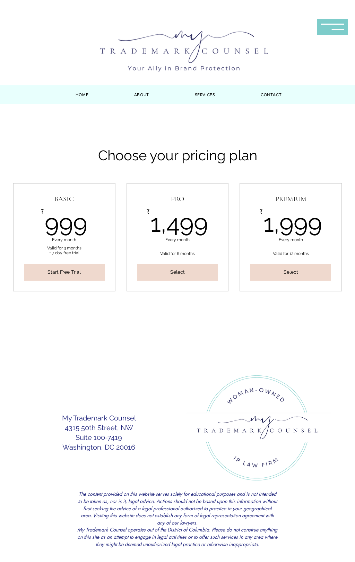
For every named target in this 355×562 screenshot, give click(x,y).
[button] (332, 27)
